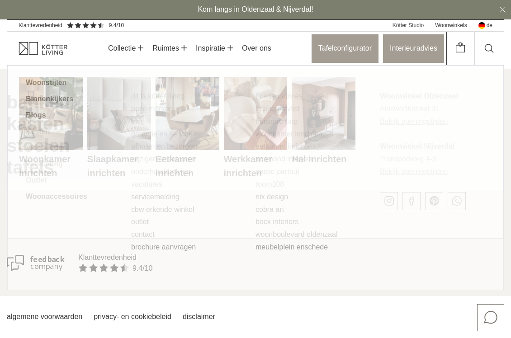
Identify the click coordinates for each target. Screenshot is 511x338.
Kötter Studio (408, 25)
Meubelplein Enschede (292, 247)
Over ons (256, 48)
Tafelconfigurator (345, 48)
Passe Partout (277, 171)
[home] (37, 48)
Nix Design (272, 197)
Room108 (270, 184)
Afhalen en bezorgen (164, 146)
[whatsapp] (457, 201)
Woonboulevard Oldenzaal (296, 234)
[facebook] (411, 201)
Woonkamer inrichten (289, 134)
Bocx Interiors (277, 221)
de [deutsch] (485, 25)
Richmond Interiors (284, 159)
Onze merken (152, 109)
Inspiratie (214, 48)
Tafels (30, 167)
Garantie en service (161, 134)
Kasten (35, 124)
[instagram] (389, 201)
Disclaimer (199, 316)
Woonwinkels (451, 25)
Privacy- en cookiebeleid (132, 316)
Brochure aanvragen (163, 247)
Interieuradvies (413, 48)
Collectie (125, 48)
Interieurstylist (278, 109)
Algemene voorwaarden (44, 316)
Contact (143, 234)
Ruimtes (169, 48)
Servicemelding (155, 197)
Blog (138, 121)
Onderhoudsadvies (160, 171)
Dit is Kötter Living (158, 96)
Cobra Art (270, 209)
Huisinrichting (277, 121)
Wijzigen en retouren (163, 159)
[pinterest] (434, 201)
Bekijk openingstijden (414, 121)
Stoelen (38, 145)
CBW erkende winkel (162, 209)
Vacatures (146, 184)
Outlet (140, 221)
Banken (38, 102)
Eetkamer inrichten (285, 146)
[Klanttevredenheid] (36, 263)
